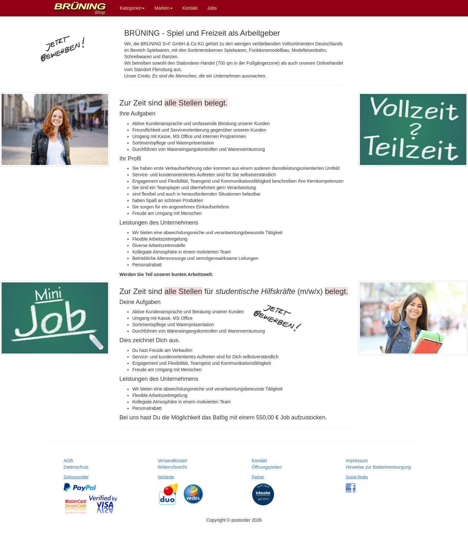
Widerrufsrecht (172, 467)
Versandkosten (173, 460)
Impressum (357, 460)
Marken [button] (163, 8)
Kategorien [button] (132, 8)
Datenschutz (76, 467)
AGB (68, 460)
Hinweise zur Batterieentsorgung (378, 467)
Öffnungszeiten (267, 467)
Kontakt (189, 8)
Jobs (212, 8)
